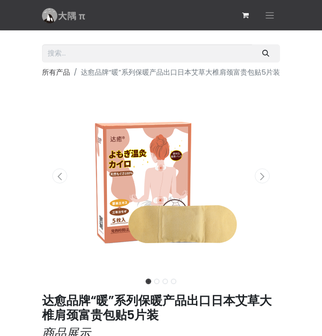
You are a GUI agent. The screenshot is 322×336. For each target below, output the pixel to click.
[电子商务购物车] (245, 15)
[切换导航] (269, 15)
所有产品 (56, 72)
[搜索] (266, 53)
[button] (60, 175)
